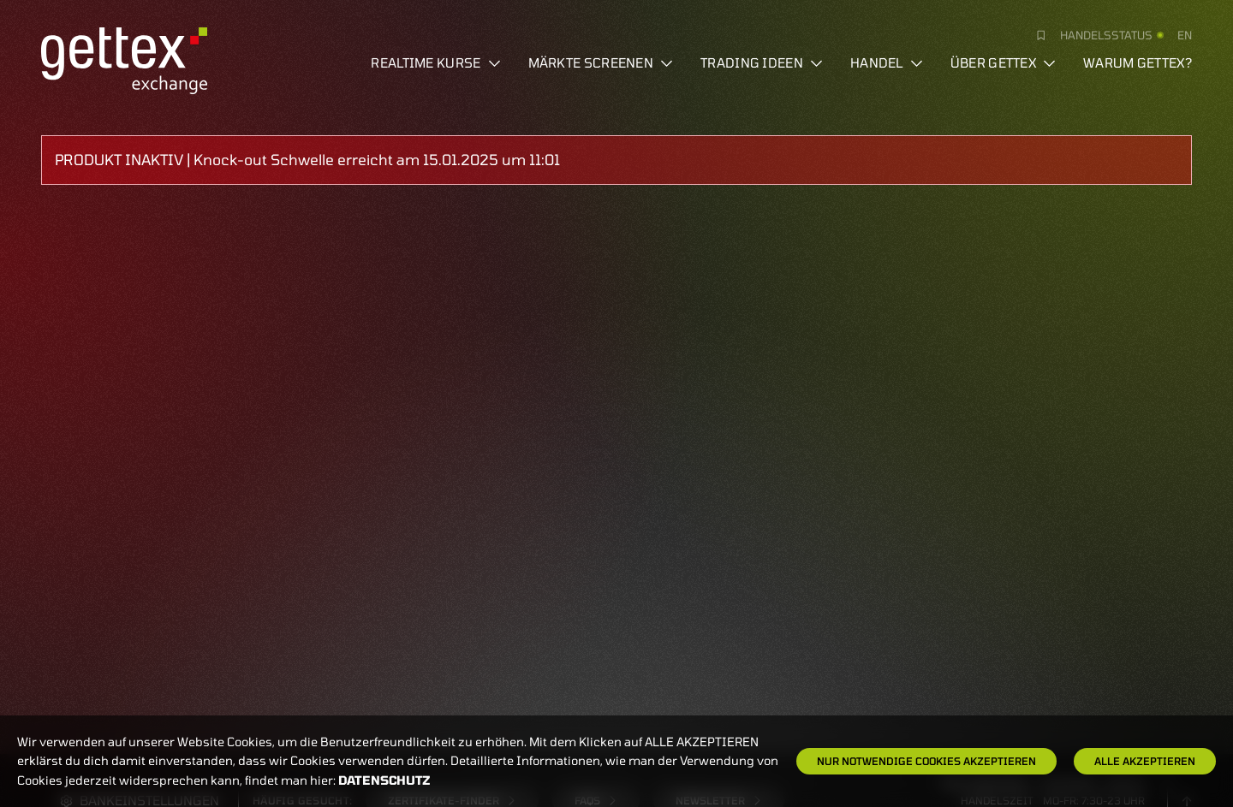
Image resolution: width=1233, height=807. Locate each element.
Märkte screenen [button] (601, 62)
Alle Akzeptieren (1144, 761)
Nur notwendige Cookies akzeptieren (926, 761)
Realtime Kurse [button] (435, 62)
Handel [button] (886, 62)
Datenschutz (384, 780)
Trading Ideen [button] (761, 62)
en (1184, 35)
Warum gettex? (1137, 62)
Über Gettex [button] (1003, 62)
